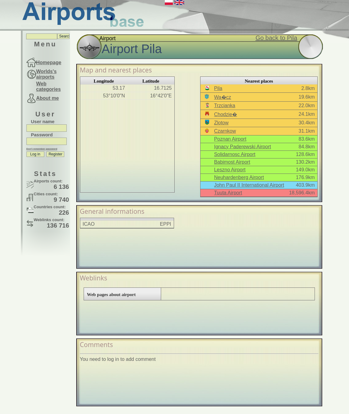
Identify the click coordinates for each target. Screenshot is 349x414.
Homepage (48, 62)
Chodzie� (225, 114)
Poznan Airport (230, 139)
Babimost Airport (232, 162)
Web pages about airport (111, 294)
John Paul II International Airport (249, 185)
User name (43, 121)
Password (42, 134)
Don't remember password (42, 148)
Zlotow (221, 122)
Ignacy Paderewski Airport (242, 146)
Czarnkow (225, 131)
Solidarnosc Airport (234, 154)
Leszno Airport (229, 169)
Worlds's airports (46, 74)
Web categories (48, 86)
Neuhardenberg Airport (239, 177)
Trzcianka (224, 105)
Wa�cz (222, 97)
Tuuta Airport (228, 192)
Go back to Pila (276, 37)
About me (47, 98)
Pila (218, 88)
